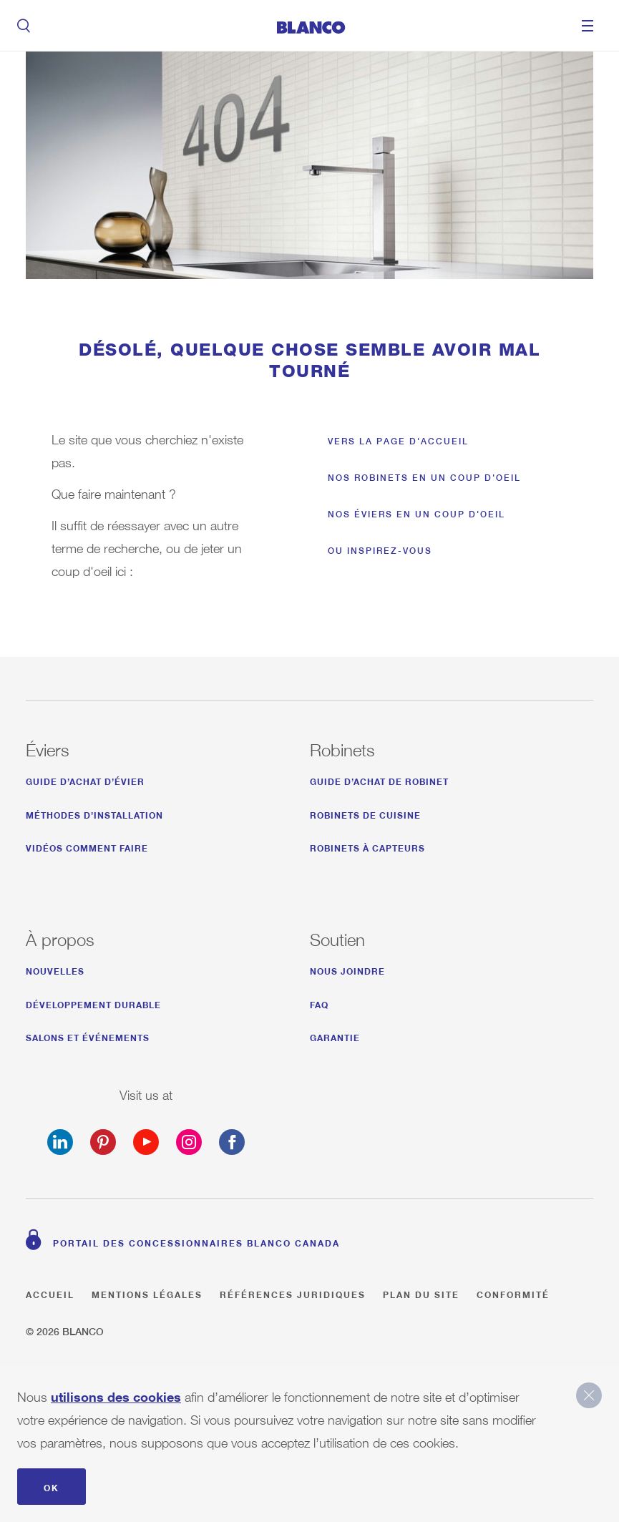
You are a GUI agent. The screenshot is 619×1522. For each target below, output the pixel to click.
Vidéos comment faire (87, 846)
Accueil (50, 1292)
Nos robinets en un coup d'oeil (424, 477)
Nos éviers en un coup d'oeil (416, 514)
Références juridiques (293, 1292)
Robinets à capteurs (367, 846)
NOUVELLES (55, 969)
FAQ (319, 1002)
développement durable (93, 1002)
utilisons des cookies (116, 1393)
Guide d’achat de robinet (379, 779)
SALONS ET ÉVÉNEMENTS (88, 1035)
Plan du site (421, 1292)
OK (51, 1485)
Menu (587, 25)
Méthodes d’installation (94, 813)
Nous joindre (347, 969)
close (589, 1395)
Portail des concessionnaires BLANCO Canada (196, 1241)
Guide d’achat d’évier (85, 779)
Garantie (335, 1035)
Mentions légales (147, 1292)
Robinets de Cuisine (365, 813)
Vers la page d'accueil (398, 441)
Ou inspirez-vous (380, 550)
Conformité (513, 1292)
